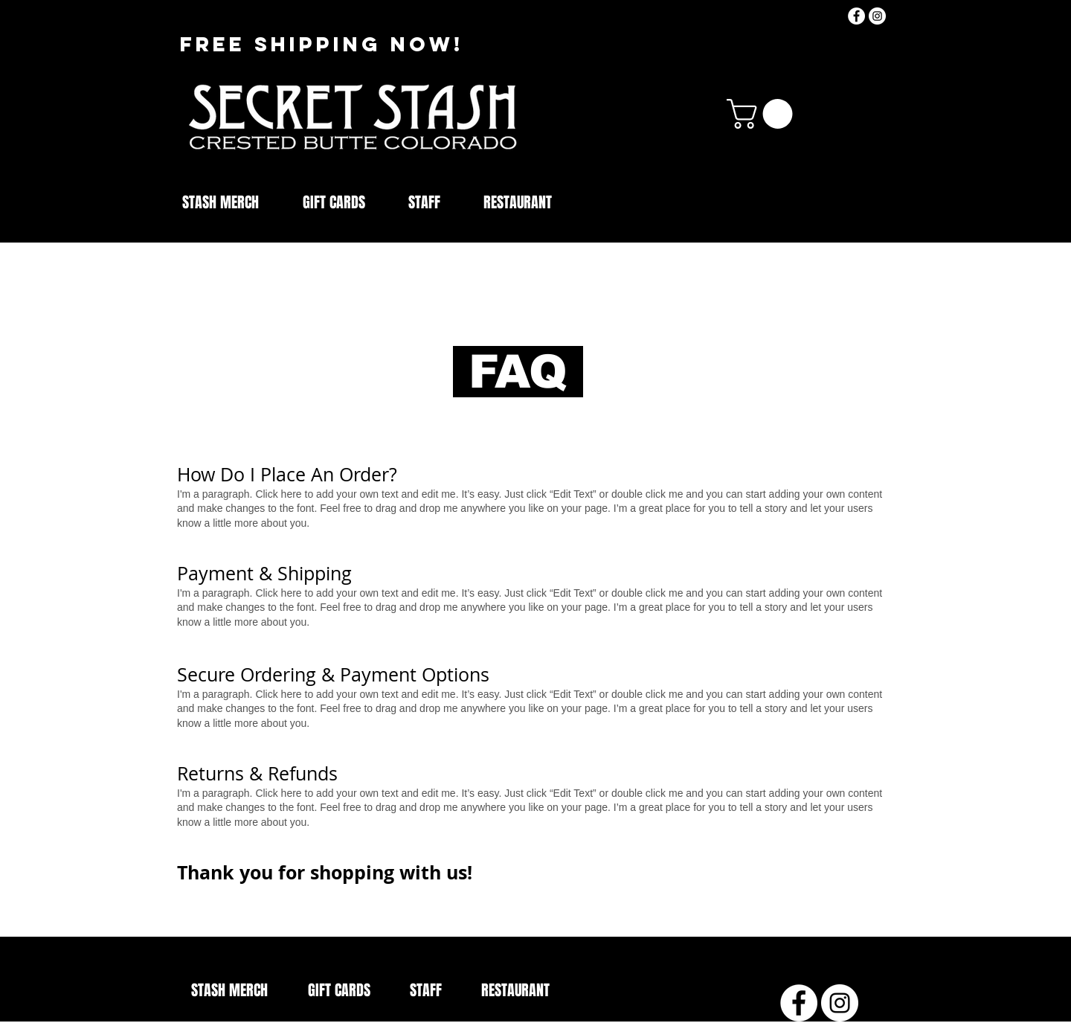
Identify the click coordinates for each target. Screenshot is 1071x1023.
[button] (763, 114)
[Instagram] (877, 16)
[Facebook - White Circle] (856, 16)
